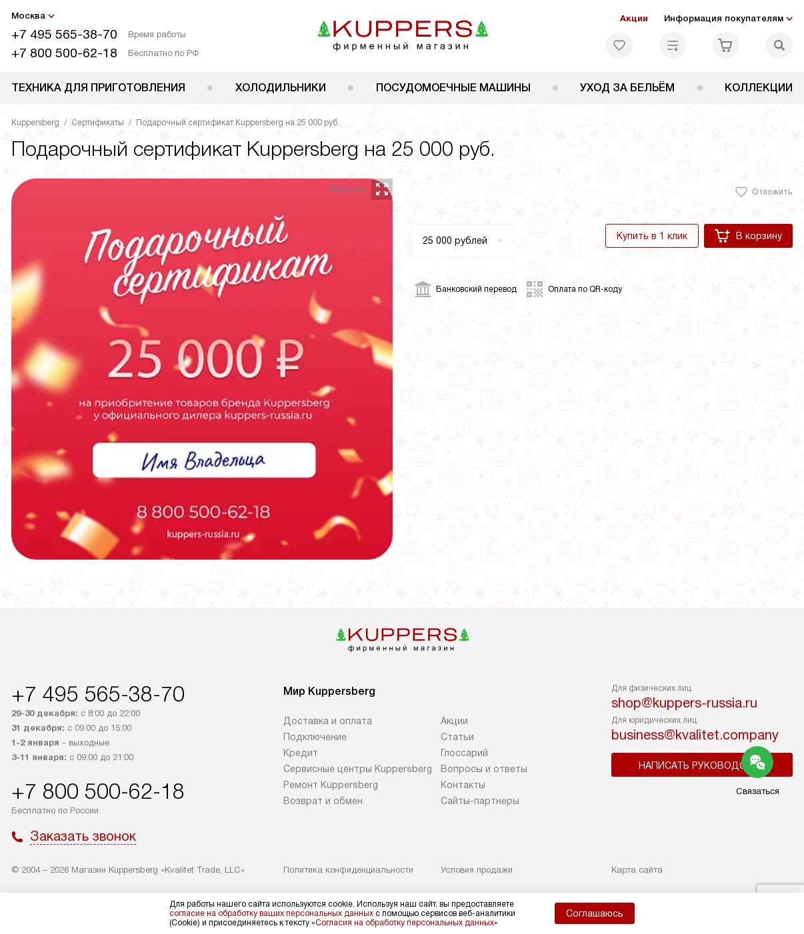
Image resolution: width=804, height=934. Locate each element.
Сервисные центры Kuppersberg (357, 768)
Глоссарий (464, 752)
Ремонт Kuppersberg (330, 784)
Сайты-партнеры (480, 800)
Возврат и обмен (323, 800)
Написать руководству (702, 765)
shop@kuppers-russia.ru (684, 703)
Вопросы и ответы (484, 768)
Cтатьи (457, 736)
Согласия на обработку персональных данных (404, 922)
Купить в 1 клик (652, 236)
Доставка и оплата (327, 720)
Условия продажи (477, 870)
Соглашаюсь (594, 913)
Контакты (463, 784)
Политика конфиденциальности (348, 870)
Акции (634, 18)
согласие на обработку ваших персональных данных (271, 913)
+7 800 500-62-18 (64, 53)
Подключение (315, 736)
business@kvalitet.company (695, 734)
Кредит (300, 752)
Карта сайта (637, 870)
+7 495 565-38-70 (64, 34)
